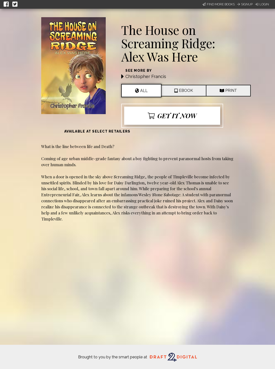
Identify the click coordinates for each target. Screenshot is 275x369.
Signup (245, 4)
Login (262, 4)
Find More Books (218, 4)
